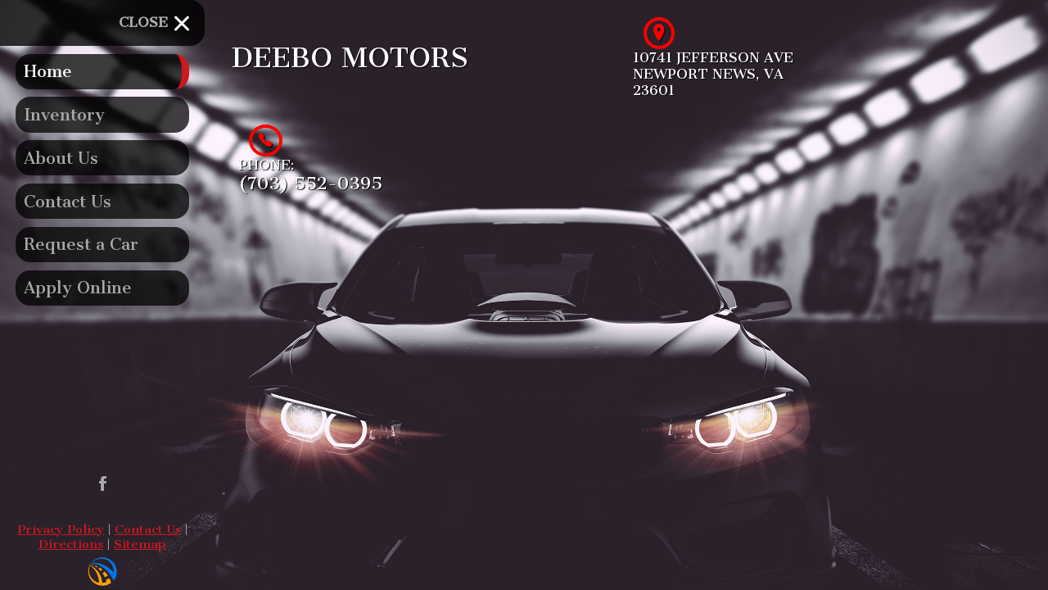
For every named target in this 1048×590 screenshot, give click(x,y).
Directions (70, 544)
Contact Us (148, 529)
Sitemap (140, 544)
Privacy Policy (60, 529)
